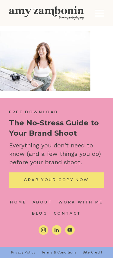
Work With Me (80, 202)
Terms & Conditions (59, 252)
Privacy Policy (23, 252)
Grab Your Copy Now (56, 180)
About (42, 202)
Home (18, 202)
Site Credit (92, 252)
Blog (39, 213)
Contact (67, 213)
